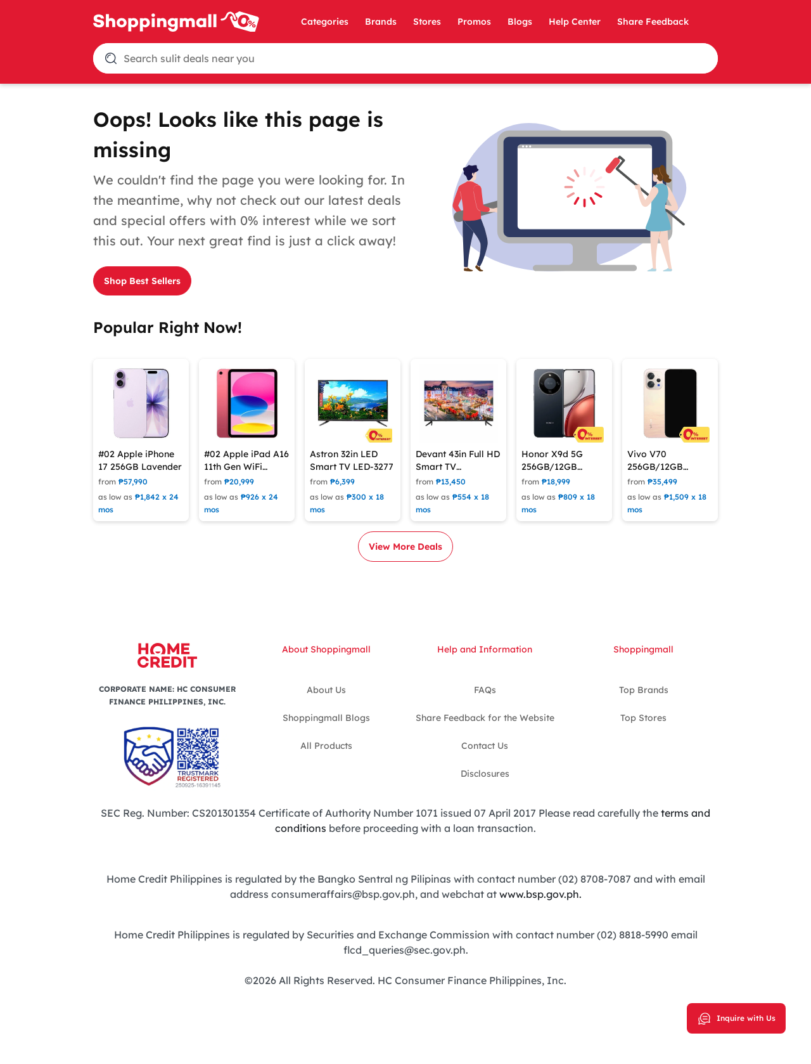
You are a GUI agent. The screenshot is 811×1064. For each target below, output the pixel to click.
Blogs (520, 21)
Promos (474, 21)
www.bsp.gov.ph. (540, 894)
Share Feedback (653, 21)
